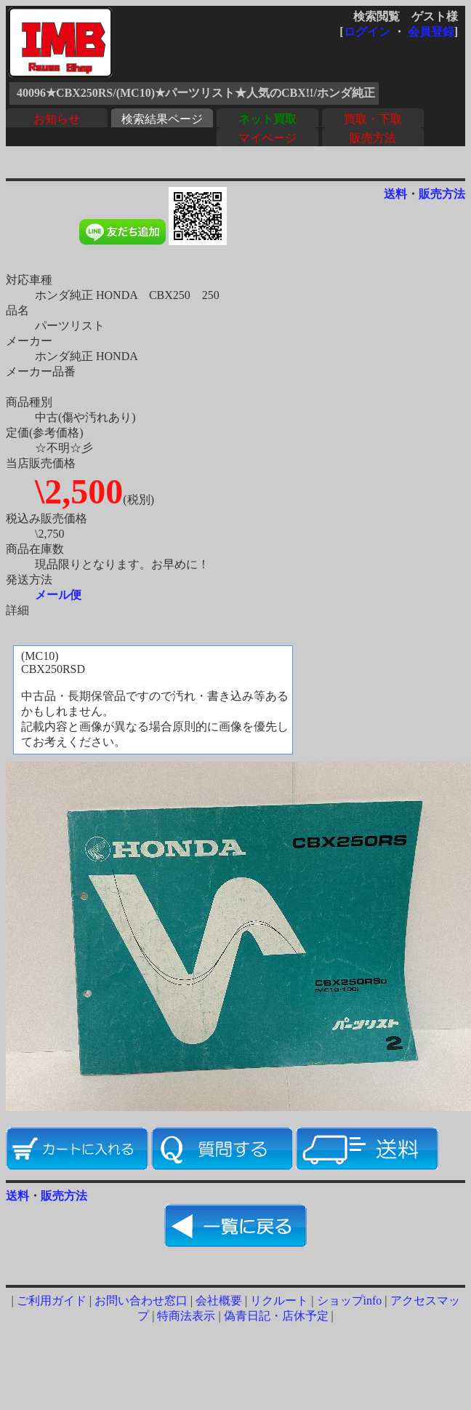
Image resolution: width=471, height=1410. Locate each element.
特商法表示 (186, 1316)
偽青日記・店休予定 (276, 1316)
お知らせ (56, 119)
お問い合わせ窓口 (141, 1300)
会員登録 (431, 31)
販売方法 (373, 138)
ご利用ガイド (51, 1300)
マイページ (267, 138)
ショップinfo (349, 1300)
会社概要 (219, 1300)
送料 (395, 194)
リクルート (279, 1300)
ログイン (367, 31)
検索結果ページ (162, 119)
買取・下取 (373, 119)
